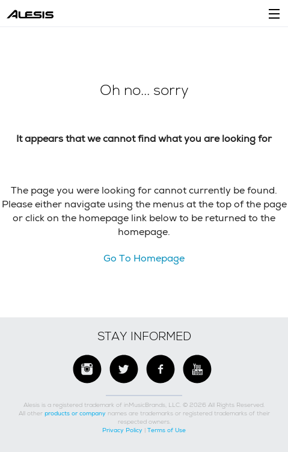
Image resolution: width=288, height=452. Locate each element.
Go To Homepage (144, 258)
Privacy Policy (122, 430)
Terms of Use (166, 430)
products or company (75, 413)
